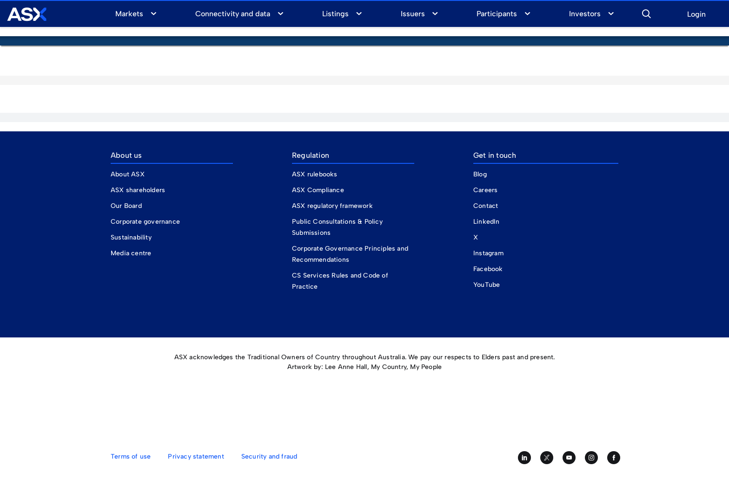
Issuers (413, 13)
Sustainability (131, 237)
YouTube (486, 285)
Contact (485, 206)
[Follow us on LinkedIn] (524, 457)
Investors (585, 13)
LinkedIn (486, 222)
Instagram (488, 253)
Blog (480, 174)
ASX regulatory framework (332, 206)
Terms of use (131, 456)
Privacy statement (196, 456)
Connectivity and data (233, 13)
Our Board (126, 206)
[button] (646, 12)
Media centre (131, 253)
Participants (497, 13)
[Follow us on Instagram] (591, 457)
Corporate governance (145, 222)
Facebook (488, 269)
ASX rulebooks (315, 174)
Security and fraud (269, 456)
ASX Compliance (318, 190)
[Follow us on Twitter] (546, 457)
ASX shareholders (139, 190)
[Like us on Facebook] (613, 457)
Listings (335, 13)
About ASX (128, 174)
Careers (485, 190)
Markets (129, 13)
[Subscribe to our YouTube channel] (569, 457)
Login (696, 14)
